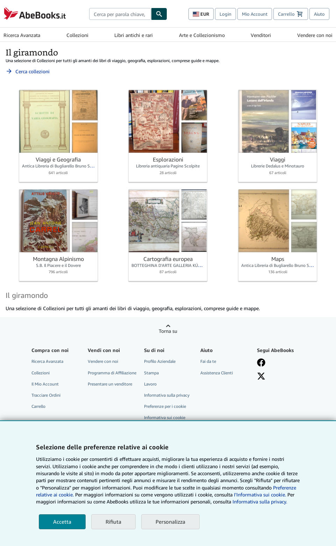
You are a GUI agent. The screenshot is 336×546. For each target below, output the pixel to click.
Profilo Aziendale (160, 361)
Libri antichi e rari (133, 35)
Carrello (38, 406)
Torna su (168, 331)
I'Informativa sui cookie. (260, 495)
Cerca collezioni (28, 71)
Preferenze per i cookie (165, 406)
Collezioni (77, 35)
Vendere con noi (315, 35)
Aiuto (319, 14)
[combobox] (120, 14)
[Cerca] (159, 14)
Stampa (151, 372)
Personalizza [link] (170, 521)
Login (225, 14)
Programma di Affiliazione (112, 372)
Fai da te (208, 361)
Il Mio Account (45, 384)
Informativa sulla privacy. (260, 501)
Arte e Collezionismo (202, 35)
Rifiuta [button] (113, 521)
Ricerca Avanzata (21, 35)
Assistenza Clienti (216, 372)
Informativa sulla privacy (167, 395)
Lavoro (150, 384)
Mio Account (254, 14)
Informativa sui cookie (164, 417)
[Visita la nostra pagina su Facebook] (261, 362)
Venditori (261, 35)
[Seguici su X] (261, 376)
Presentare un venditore (110, 384)
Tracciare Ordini (45, 395)
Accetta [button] (62, 521)
